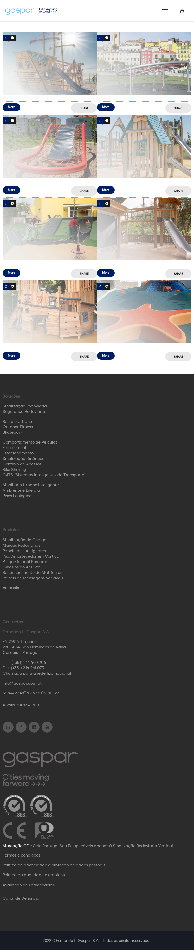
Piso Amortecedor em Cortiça (31, 556)
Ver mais (11, 587)
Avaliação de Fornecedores (29, 884)
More (11, 106)
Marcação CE (16, 845)
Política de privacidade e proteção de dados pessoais (54, 864)
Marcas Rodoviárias (21, 545)
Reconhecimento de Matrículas (32, 572)
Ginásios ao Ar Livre (21, 567)
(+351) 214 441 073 (27, 667)
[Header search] (182, 11)
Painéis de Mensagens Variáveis (33, 577)
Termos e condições (21, 855)
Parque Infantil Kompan (25, 561)
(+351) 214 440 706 (28, 662)
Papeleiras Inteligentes (24, 550)
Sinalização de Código (24, 539)
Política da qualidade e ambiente (35, 874)
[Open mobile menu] (167, 10)
